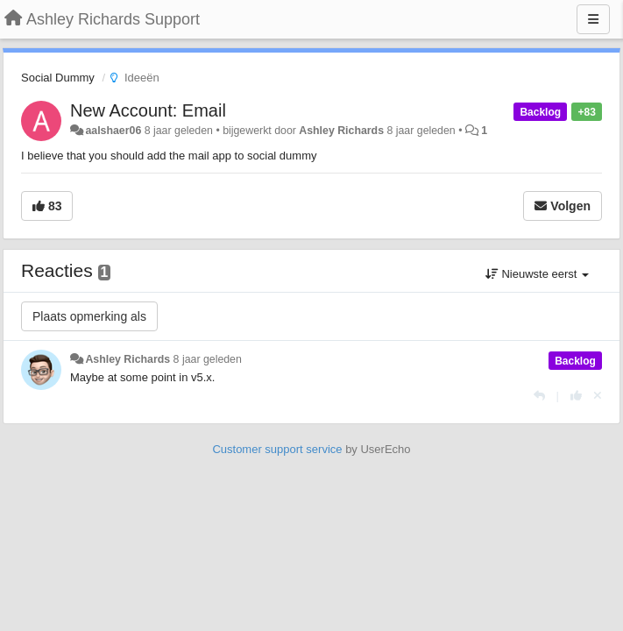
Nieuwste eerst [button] (537, 273)
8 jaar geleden (207, 359)
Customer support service (277, 449)
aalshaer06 (113, 130)
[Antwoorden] (539, 395)
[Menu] (593, 19)
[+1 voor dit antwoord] (576, 395)
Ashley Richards (341, 130)
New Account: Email (148, 110)
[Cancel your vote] (597, 395)
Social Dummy (58, 77)
